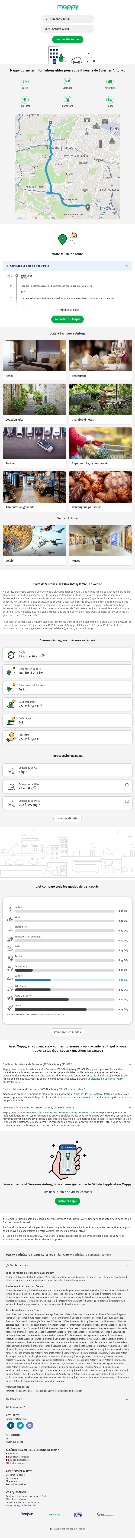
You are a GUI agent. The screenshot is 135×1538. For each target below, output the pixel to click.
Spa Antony (81, 1377)
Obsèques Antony (119, 1353)
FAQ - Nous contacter (16, 1499)
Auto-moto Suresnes (40, 1318)
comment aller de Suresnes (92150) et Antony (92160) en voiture (62, 1112)
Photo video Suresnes (99, 1332)
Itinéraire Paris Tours (71, 1297)
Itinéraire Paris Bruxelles (70, 1301)
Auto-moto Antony (52, 1353)
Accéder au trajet (67, 319)
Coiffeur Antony (71, 1353)
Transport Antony (16, 1356)
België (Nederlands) (17, 1460)
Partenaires (20, 1484)
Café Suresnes (88, 1346)
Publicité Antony (111, 1367)
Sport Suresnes (29, 1328)
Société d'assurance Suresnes (86, 1318)
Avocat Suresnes (97, 1339)
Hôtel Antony (44, 1349)
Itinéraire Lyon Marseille (28, 1304)
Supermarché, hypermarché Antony (67, 1363)
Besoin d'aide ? (15, 1407)
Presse (9, 1484)
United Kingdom (15, 1463)
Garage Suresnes (54, 1314)
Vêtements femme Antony (101, 1377)
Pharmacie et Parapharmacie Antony (63, 1374)
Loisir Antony (31, 1377)
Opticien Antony (65, 1377)
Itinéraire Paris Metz (51, 1304)
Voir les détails (67, 818)
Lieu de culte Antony (33, 1374)
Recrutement (12, 1478)
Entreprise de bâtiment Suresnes (100, 1314)
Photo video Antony (117, 1370)
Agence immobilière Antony (28, 1353)
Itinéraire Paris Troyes (74, 1304)
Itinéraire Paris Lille (42, 1294)
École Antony (12, 1367)
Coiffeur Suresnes (60, 1318)
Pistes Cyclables (26, 1391)
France (11, 1453)
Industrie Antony (29, 1367)
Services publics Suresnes (65, 1346)
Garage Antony (80, 1349)
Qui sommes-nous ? (15, 1475)
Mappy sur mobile (14, 1442)
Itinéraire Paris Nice (111, 1294)
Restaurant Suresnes (33, 1314)
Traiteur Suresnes (41, 1346)
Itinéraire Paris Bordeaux (114, 1290)
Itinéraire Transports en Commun (68, 1277)
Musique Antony (93, 1367)
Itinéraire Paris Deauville (87, 1290)
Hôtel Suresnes (13, 1314)
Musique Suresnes (15, 1342)
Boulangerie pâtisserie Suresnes (70, 1339)
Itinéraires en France (41, 1290)
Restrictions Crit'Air (45, 1391)
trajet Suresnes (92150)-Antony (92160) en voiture (95, 1094)
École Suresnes (74, 1335)
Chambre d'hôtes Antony (61, 1356)
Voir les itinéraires (67, 39)
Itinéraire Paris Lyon (63, 1290)
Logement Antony (47, 1367)
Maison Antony (97, 1349)
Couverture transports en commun (22, 1502)
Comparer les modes (67, 1032)
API (7, 1439)
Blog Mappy (11, 1481)
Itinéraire (10, 1277)
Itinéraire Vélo (43, 1277)
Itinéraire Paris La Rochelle (42, 1301)
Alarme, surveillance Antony (50, 1381)
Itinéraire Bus (39, 1280)
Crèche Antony (66, 1370)
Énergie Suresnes (116, 1339)
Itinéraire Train (94, 1277)
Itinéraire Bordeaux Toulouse (44, 1297)
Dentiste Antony (22, 1363)
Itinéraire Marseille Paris (18, 1294)
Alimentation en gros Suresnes (21, 1349)
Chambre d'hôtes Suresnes (66, 1321)
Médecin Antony (115, 1356)
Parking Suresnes (89, 1321)
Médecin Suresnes (59, 1325)
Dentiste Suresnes (69, 1328)
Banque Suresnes (43, 1339)
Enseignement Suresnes (95, 1335)
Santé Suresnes (108, 1321)
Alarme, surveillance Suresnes (112, 1346)
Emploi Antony (94, 1363)
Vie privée (35, 1496)
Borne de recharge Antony (95, 1374)
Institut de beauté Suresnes (19, 1339)
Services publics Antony (17, 1370)
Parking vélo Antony (15, 1360)
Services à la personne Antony (90, 1370)
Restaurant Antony (62, 1349)
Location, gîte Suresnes (39, 1321)
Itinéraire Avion (55, 1280)
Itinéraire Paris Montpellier (97, 1297)
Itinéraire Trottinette (75, 1280)
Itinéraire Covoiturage (114, 1277)
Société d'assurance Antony (94, 1353)
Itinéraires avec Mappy (17, 1290)
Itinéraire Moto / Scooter (18, 1280)
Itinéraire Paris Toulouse (87, 1294)
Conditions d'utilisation (17, 1496)
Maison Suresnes (73, 1314)
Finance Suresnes (35, 1332)
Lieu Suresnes (117, 1335)
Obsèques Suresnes (113, 1318)
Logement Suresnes (56, 1332)
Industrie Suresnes (77, 1332)
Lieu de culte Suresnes (101, 1342)
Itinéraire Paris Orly (63, 1294)
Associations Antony (87, 1360)
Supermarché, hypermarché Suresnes (45, 1335)
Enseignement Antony (113, 1363)
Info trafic (10, 1391)
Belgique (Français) (17, 1457)
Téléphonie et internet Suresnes (72, 1342)
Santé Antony (98, 1356)
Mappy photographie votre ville (21, 1505)
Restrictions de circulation (69, 1391)
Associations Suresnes (106, 1325)
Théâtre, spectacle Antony (44, 1370)
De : (57, 19)
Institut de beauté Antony (71, 1367)
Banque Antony (13, 1374)
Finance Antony (40, 1363)
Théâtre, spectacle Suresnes (40, 1342)
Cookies (45, 1496)
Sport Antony (105, 1360)
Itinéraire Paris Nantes (17, 1297)
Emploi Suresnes (89, 1328)
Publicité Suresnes (49, 1328)
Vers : (56, 29)
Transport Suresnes (15, 1321)
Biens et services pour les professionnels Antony (51, 1360)
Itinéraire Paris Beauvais (96, 1301)
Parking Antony (83, 1356)
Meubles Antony (48, 1377)
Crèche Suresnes (107, 1328)
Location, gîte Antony (37, 1356)
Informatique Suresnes (81, 1325)
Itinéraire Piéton (25, 1277)
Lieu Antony (28, 1381)
